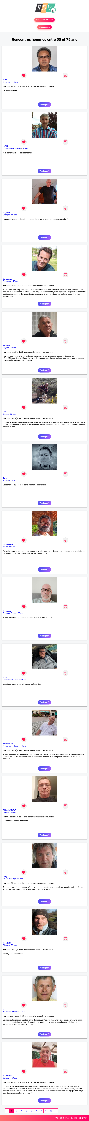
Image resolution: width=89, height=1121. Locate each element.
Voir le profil (44, 105)
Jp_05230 (7, 213)
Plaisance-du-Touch (11, 746)
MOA (5, 80)
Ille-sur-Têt (7, 547)
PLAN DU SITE (71, 1118)
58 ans (20, 879)
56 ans (25, 148)
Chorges (6, 215)
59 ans (14, 1078)
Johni (5, 1009)
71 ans (22, 1011)
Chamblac (7, 281)
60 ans (20, 613)
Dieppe (6, 414)
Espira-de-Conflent (10, 1011)
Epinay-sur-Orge (9, 879)
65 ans (15, 82)
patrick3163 (8, 744)
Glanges (6, 945)
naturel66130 (8, 544)
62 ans (12, 480)
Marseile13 (7, 1076)
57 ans (15, 281)
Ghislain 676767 (9, 810)
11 (56, 1111)
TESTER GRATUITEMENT (44, 20)
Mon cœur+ (7, 611)
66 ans (14, 215)
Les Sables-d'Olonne (11, 679)
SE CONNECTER (44, 27)
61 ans (13, 812)
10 (51, 1111)
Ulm (4, 412)
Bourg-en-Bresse (9, 613)
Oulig (5, 876)
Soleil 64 (6, 677)
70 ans (13, 348)
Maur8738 (7, 943)
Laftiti (5, 146)
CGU (62, 1118)
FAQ (56, 1118)
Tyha (5, 478)
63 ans (24, 679)
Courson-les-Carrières (12, 148)
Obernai (6, 812)
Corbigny (6, 1078)
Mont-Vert (7, 82)
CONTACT (83, 1118)
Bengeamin (7, 279)
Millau (5, 480)
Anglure (6, 348)
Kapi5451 (7, 345)
